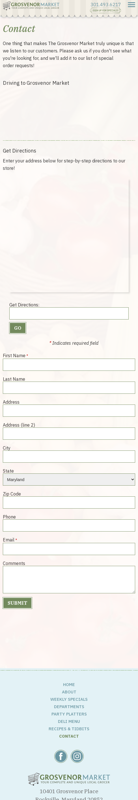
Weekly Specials (69, 699)
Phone (9, 516)
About (69, 692)
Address (11, 402)
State (8, 470)
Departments (69, 706)
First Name (14, 355)
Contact (69, 736)
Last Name (14, 379)
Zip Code (12, 493)
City (6, 447)
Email (8, 540)
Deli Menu (69, 721)
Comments (14, 563)
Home (69, 684)
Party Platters (69, 714)
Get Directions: (24, 304)
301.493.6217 (105, 4)
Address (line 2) (19, 424)
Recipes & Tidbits (69, 728)
